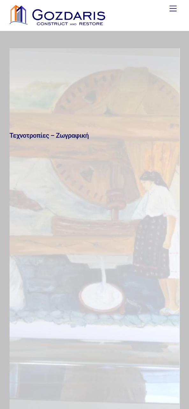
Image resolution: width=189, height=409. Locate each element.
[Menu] (173, 9)
